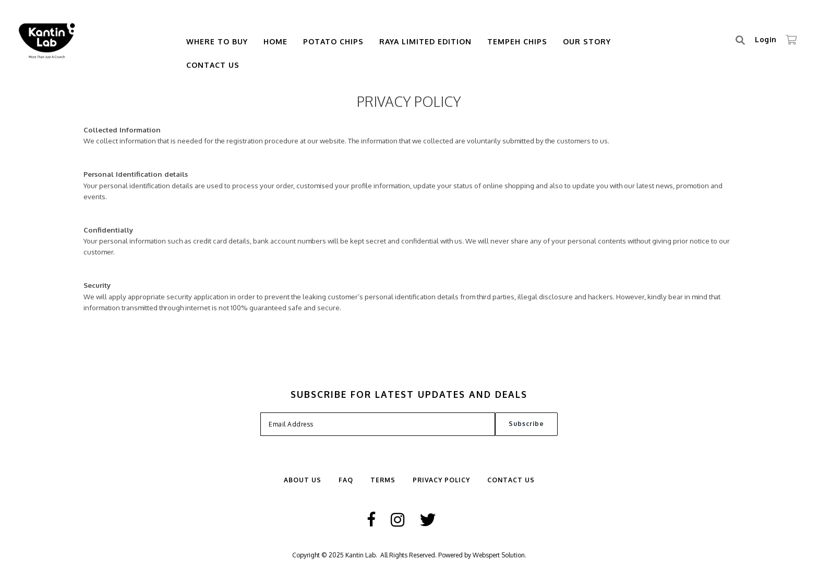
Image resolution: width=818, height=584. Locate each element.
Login (766, 39)
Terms (382, 480)
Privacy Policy (441, 480)
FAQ (346, 480)
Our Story (587, 41)
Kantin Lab (360, 555)
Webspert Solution (499, 555)
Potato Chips (333, 41)
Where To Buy (217, 41)
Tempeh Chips (517, 41)
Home (275, 41)
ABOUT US (302, 480)
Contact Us (212, 64)
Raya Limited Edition (425, 41)
